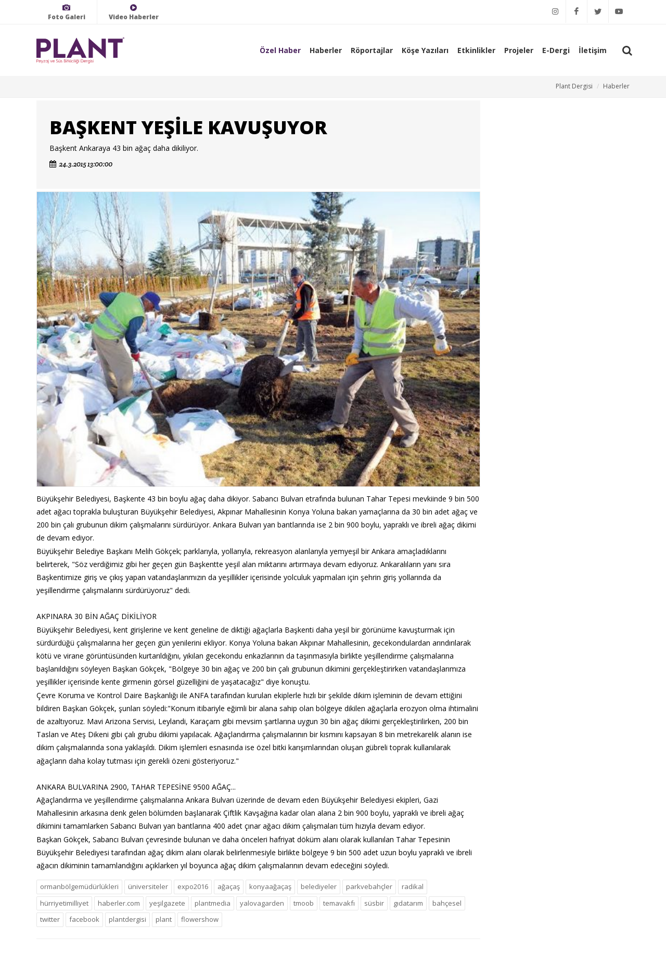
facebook (84, 919)
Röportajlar (372, 50)
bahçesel (447, 903)
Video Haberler (134, 12)
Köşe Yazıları (425, 50)
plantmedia (212, 903)
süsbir (374, 903)
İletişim (593, 50)
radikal (413, 886)
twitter (50, 919)
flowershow (200, 919)
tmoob (303, 903)
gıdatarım (408, 903)
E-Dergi (556, 50)
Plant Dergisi (574, 86)
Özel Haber (280, 50)
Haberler (326, 50)
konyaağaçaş (270, 886)
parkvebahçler (369, 886)
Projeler (518, 50)
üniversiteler (148, 886)
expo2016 (192, 886)
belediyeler (319, 886)
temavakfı (339, 903)
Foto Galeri (66, 12)
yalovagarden (262, 903)
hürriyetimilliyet (64, 903)
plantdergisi (127, 919)
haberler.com (119, 903)
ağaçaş (228, 886)
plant (164, 919)
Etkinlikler (476, 50)
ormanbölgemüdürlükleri (79, 886)
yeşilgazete (167, 903)
